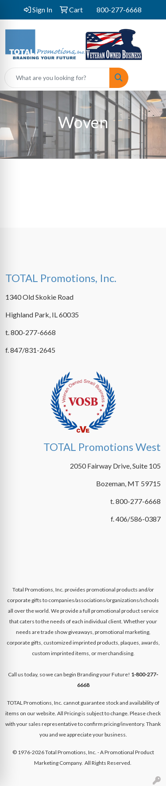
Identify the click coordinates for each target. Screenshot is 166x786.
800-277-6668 (119, 9)
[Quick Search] (57, 78)
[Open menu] (148, 78)
